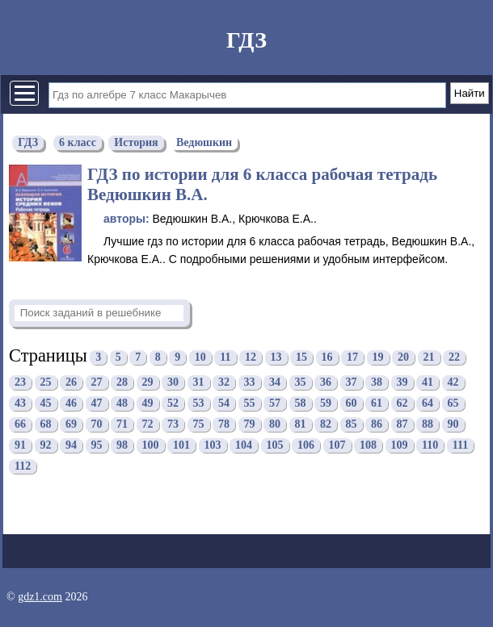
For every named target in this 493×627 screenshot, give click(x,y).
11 (225, 358)
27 (97, 383)
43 (20, 404)
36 (325, 383)
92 (46, 446)
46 (71, 404)
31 (198, 383)
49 (148, 404)
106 (305, 446)
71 (122, 425)
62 (402, 404)
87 (402, 425)
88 (427, 425)
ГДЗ (246, 39)
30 (173, 383)
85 (351, 425)
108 (368, 446)
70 (97, 425)
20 (403, 358)
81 (300, 425)
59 (325, 404)
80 (274, 425)
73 (173, 425)
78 (224, 425)
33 (249, 383)
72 (148, 425)
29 (148, 383)
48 (122, 404)
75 (198, 425)
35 (300, 383)
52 (173, 404)
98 (122, 446)
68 (46, 425)
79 (249, 425)
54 (224, 404)
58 (300, 404)
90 (453, 425)
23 (20, 383)
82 (325, 425)
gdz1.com (40, 597)
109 (399, 446)
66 (20, 425)
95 (97, 446)
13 (276, 358)
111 (460, 446)
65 (453, 404)
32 (224, 383)
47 (97, 404)
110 (430, 446)
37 (351, 383)
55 (249, 404)
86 (376, 425)
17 (352, 358)
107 (337, 446)
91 (20, 446)
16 (327, 358)
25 (46, 383)
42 (453, 383)
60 (351, 404)
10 (200, 358)
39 (402, 383)
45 (46, 404)
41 (427, 383)
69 (71, 425)
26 (71, 383)
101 (181, 446)
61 (376, 404)
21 (429, 358)
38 (376, 383)
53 (198, 404)
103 (212, 446)
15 (301, 358)
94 (71, 446)
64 (427, 404)
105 (275, 446)
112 (23, 467)
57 (274, 404)
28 (122, 383)
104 (243, 446)
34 (274, 383)
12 (250, 358)
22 (454, 358)
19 (378, 358)
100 (150, 446)
